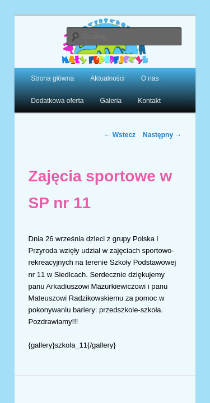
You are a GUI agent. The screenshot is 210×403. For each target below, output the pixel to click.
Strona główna (40, 71)
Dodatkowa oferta (44, 93)
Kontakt (136, 93)
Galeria (98, 93)
